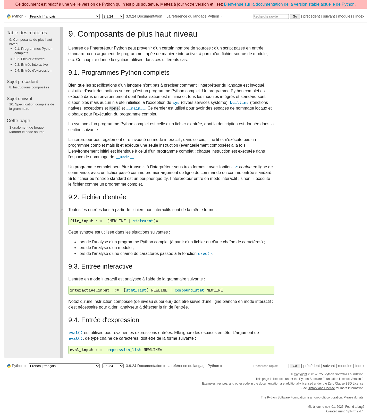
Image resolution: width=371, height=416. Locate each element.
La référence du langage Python (192, 16)
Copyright (300, 374)
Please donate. (354, 397)
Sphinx (351, 411)
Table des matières (27, 32)
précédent (311, 16)
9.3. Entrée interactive (31, 64)
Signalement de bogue (26, 127)
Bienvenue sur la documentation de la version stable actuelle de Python (289, 4)
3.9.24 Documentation (144, 16)
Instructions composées (29, 87)
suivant (329, 16)
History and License (321, 388)
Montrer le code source (26, 132)
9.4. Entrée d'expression (32, 70)
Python (17, 16)
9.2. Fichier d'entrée (29, 59)
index (360, 16)
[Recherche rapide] (271, 16)
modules (345, 16)
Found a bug (353, 407)
